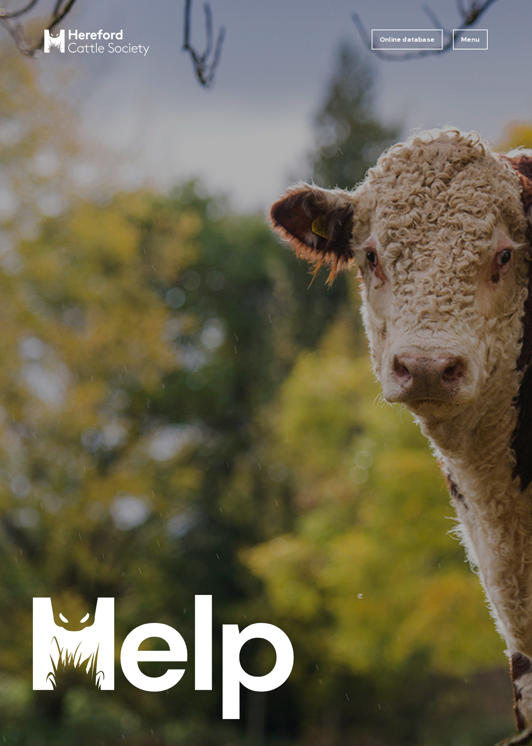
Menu (470, 39)
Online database (407, 39)
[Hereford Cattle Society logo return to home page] (96, 43)
